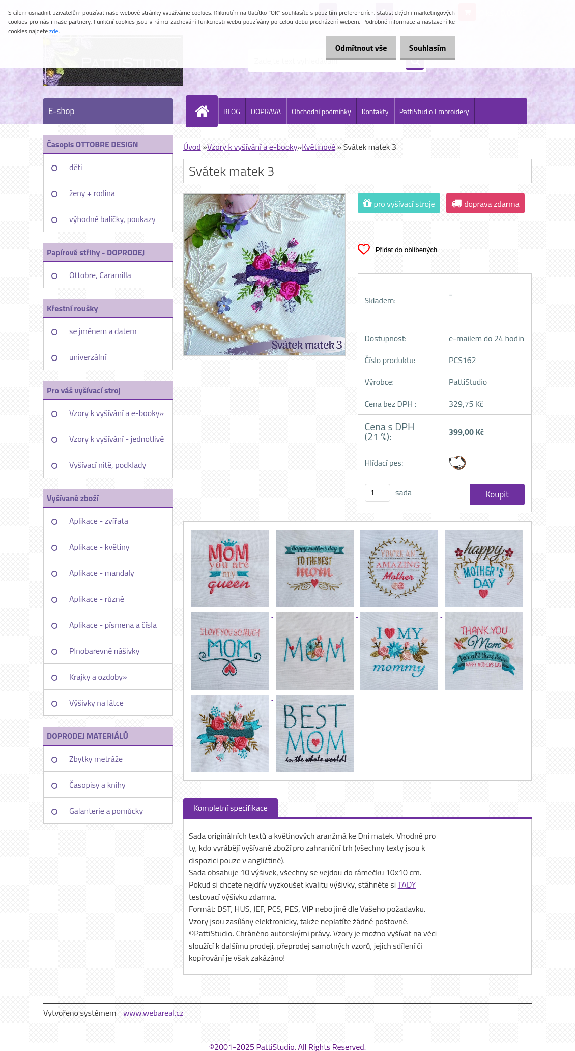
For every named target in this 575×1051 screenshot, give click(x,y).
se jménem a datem (103, 331)
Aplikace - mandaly (101, 573)
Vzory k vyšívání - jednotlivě (116, 439)
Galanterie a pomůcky (106, 811)
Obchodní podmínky (321, 111)
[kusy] (377, 493)
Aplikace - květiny (99, 547)
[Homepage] (206, 111)
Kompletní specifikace (230, 807)
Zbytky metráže (96, 759)
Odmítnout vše (350, 48)
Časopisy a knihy (97, 785)
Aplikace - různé (96, 599)
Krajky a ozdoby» (98, 677)
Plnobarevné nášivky (104, 651)
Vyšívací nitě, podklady (107, 465)
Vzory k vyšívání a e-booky (252, 147)
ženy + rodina (92, 193)
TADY (407, 884)
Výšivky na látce (96, 703)
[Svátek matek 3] (231, 531)
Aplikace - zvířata (98, 521)
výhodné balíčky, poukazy (112, 219)
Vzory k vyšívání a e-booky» (116, 413)
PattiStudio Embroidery (434, 111)
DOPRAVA (266, 111)
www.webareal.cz (153, 1013)
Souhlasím (423, 48)
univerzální (87, 357)
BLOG (231, 111)
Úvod (192, 147)
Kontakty (375, 111)
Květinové (318, 147)
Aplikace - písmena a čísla (113, 625)
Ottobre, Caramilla (100, 275)
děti (75, 167)
